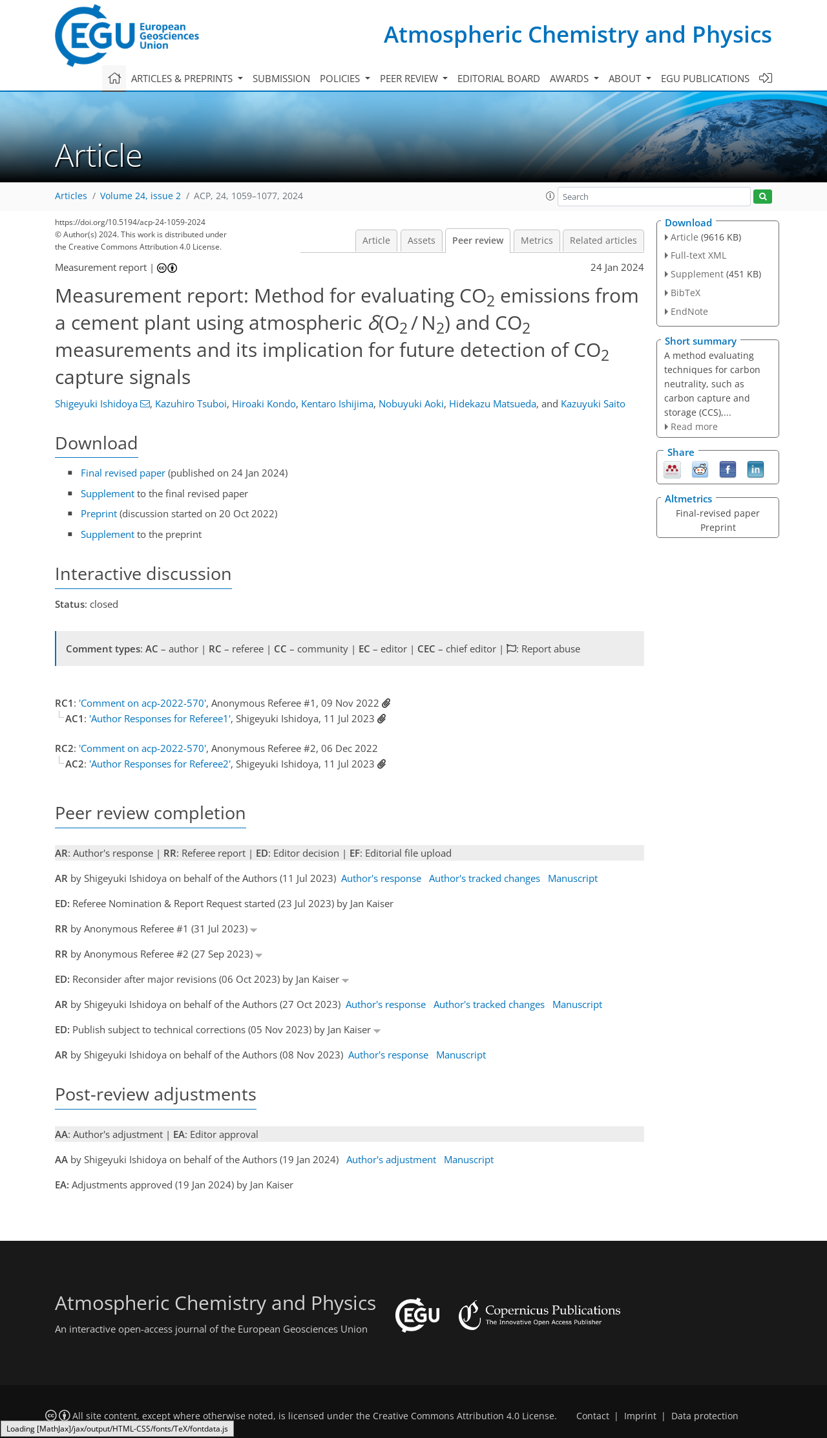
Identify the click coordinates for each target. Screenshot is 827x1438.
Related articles (603, 240)
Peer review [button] (410, 78)
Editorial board (498, 78)
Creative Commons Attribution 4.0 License (463, 1416)
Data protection (704, 1416)
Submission (281, 78)
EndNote (689, 311)
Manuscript (573, 878)
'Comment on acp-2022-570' (142, 702)
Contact (592, 1416)
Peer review (477, 240)
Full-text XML (698, 255)
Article (376, 240)
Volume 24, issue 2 (140, 196)
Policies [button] (341, 78)
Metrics (537, 240)
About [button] (626, 78)
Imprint (640, 1416)
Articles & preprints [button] (183, 78)
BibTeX (685, 292)
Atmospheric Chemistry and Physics (578, 34)
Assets (421, 240)
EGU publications (705, 78)
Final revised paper (123, 472)
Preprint (99, 513)
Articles (71, 196)
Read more (694, 426)
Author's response (381, 878)
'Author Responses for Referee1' (160, 718)
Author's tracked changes (484, 878)
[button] (550, 196)
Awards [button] (570, 78)
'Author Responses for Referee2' (160, 763)
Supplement (107, 493)
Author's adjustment (391, 1159)
